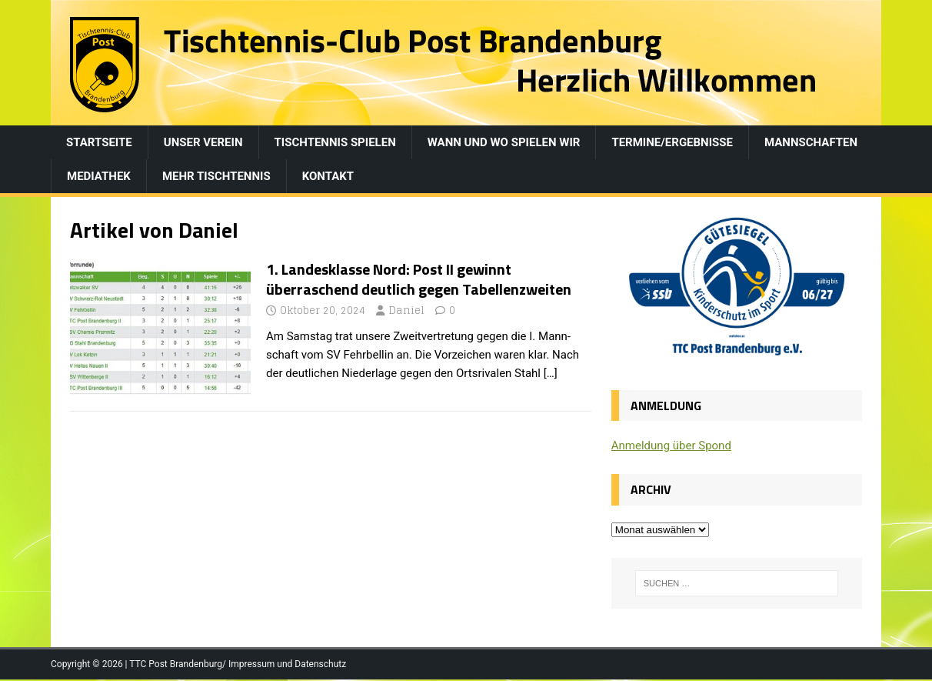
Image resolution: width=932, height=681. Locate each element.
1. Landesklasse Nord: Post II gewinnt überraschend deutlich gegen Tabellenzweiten (418, 279)
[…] (551, 373)
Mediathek (99, 176)
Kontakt (328, 176)
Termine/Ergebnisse (672, 142)
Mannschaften (810, 142)
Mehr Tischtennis (216, 176)
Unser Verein (203, 142)
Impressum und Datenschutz (287, 664)
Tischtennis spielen (335, 142)
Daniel (406, 310)
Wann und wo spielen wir (504, 142)
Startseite (99, 142)
